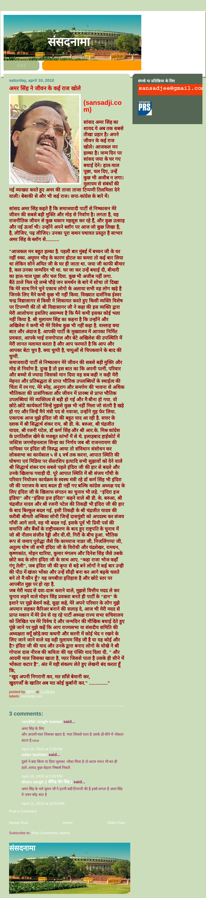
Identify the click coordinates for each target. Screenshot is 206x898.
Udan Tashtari (34, 754)
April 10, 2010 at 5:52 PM (42, 776)
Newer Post (18, 823)
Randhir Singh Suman (41, 721)
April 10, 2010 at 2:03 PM (42, 749)
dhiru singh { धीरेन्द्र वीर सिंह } (46, 781)
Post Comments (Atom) (51, 833)
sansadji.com (31, 696)
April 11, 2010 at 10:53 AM (42, 803)
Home (68, 823)
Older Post (116, 823)
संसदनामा (69, 41)
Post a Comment (23, 811)
